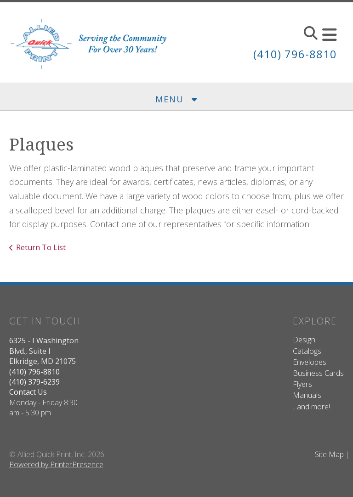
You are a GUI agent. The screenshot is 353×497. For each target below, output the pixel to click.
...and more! (311, 407)
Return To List (41, 247)
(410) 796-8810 (295, 53)
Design (304, 340)
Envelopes (309, 362)
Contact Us (28, 392)
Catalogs (307, 351)
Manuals (307, 395)
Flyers (302, 384)
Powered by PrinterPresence (56, 464)
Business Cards (318, 373)
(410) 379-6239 (34, 382)
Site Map (329, 454)
